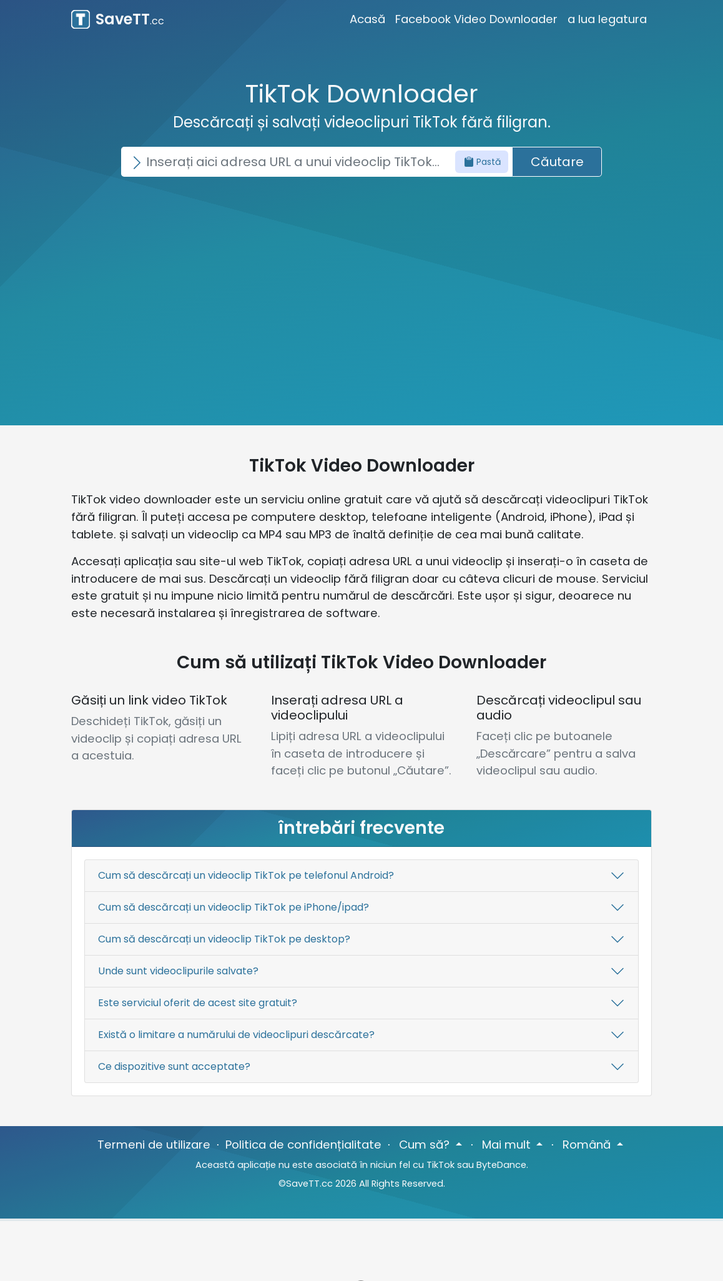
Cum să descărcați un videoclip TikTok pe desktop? (224, 939)
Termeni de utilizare (153, 1144)
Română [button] (588, 1144)
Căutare (557, 162)
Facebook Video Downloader (476, 19)
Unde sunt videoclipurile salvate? (178, 971)
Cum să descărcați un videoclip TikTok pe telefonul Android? (246, 875)
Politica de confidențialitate (303, 1144)
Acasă (367, 19)
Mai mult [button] (508, 1144)
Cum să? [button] (426, 1144)
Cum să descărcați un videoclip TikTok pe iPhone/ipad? (233, 907)
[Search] (316, 162)
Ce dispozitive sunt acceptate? (174, 1066)
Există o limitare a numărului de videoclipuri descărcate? (236, 1034)
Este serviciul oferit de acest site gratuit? (197, 1003)
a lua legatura (607, 19)
